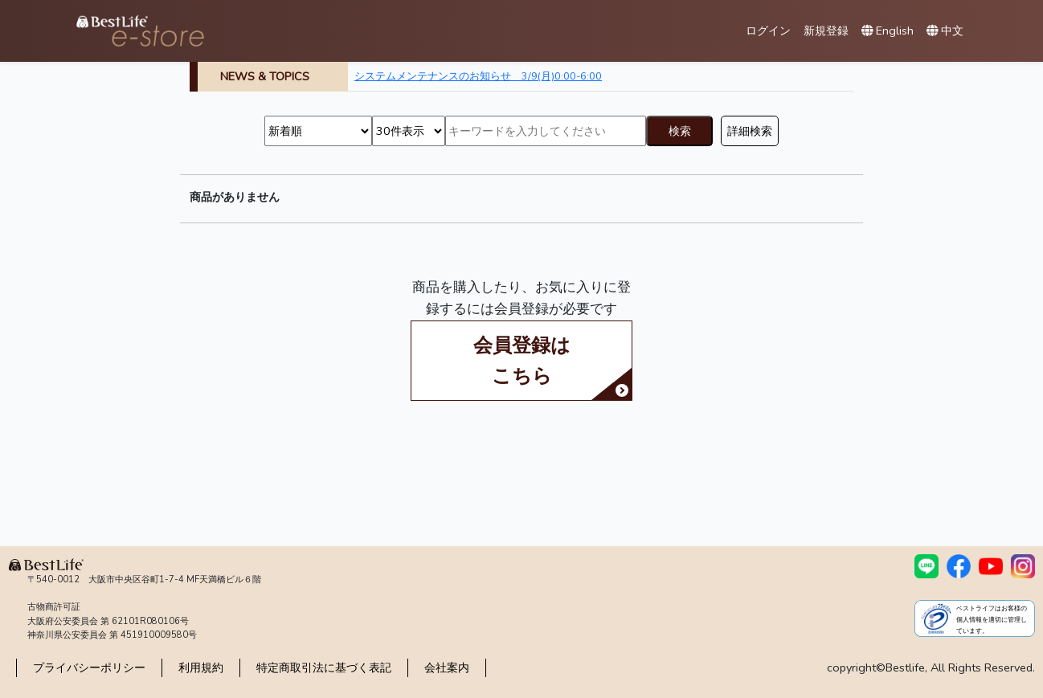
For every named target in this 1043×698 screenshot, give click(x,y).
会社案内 (446, 667)
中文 (944, 30)
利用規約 (200, 667)
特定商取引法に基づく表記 (323, 667)
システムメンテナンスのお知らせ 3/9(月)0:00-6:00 (478, 76)
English (887, 30)
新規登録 (826, 30)
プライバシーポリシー (89, 667)
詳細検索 (749, 131)
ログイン (768, 30)
